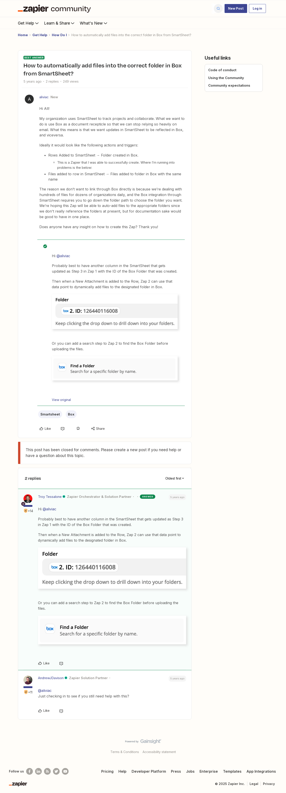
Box (71, 414)
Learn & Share (59, 23)
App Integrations (261, 771)
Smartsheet (50, 414)
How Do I (59, 35)
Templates (232, 771)
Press (176, 771)
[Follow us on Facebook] (29, 771)
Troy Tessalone (50, 497)
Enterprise (209, 771)
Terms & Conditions (124, 752)
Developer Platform (149, 771)
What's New (94, 23)
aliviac (44, 97)
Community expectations (229, 85)
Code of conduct (222, 70)
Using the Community (226, 78)
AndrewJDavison (51, 678)
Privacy (269, 784)
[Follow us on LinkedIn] (38, 771)
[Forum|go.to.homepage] (55, 8)
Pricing (107, 771)
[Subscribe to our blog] (47, 771)
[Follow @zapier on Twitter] (56, 771)
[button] (236, 8)
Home (23, 35)
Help (122, 771)
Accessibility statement (159, 752)
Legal (254, 784)
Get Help (29, 23)
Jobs (190, 771)
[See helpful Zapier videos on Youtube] (65, 771)
